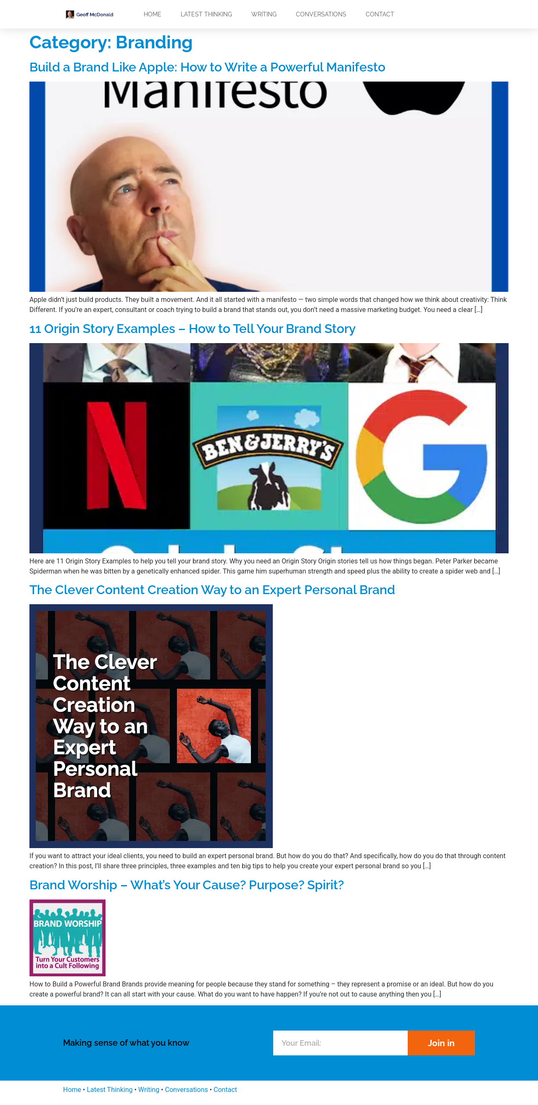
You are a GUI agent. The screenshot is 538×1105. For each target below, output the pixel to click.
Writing (264, 14)
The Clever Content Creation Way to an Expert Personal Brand (212, 589)
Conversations (321, 14)
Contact (380, 14)
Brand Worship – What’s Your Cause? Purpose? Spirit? (186, 885)
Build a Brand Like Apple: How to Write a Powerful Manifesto (207, 67)
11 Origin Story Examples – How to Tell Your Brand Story (192, 328)
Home (152, 14)
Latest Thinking (206, 14)
